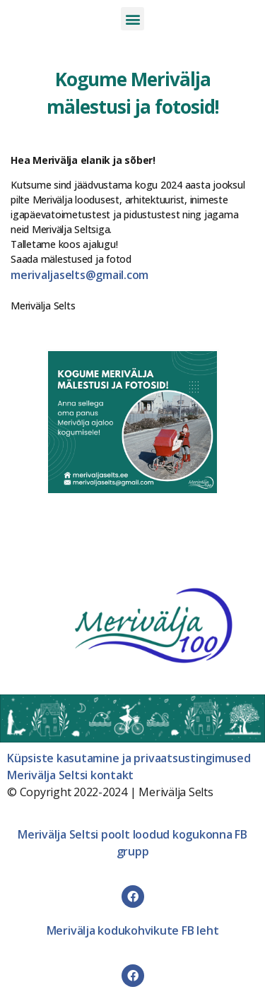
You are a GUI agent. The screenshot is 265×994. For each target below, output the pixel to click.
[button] (132, 18)
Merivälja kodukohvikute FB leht (133, 930)
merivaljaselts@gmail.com (79, 275)
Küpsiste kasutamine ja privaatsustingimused (129, 758)
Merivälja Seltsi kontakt (70, 775)
